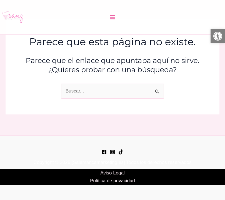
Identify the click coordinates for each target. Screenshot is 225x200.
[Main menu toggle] (112, 17)
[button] (218, 36)
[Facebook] (104, 151)
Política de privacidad (112, 180)
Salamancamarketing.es (98, 162)
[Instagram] (112, 151)
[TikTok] (120, 151)
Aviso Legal (112, 173)
